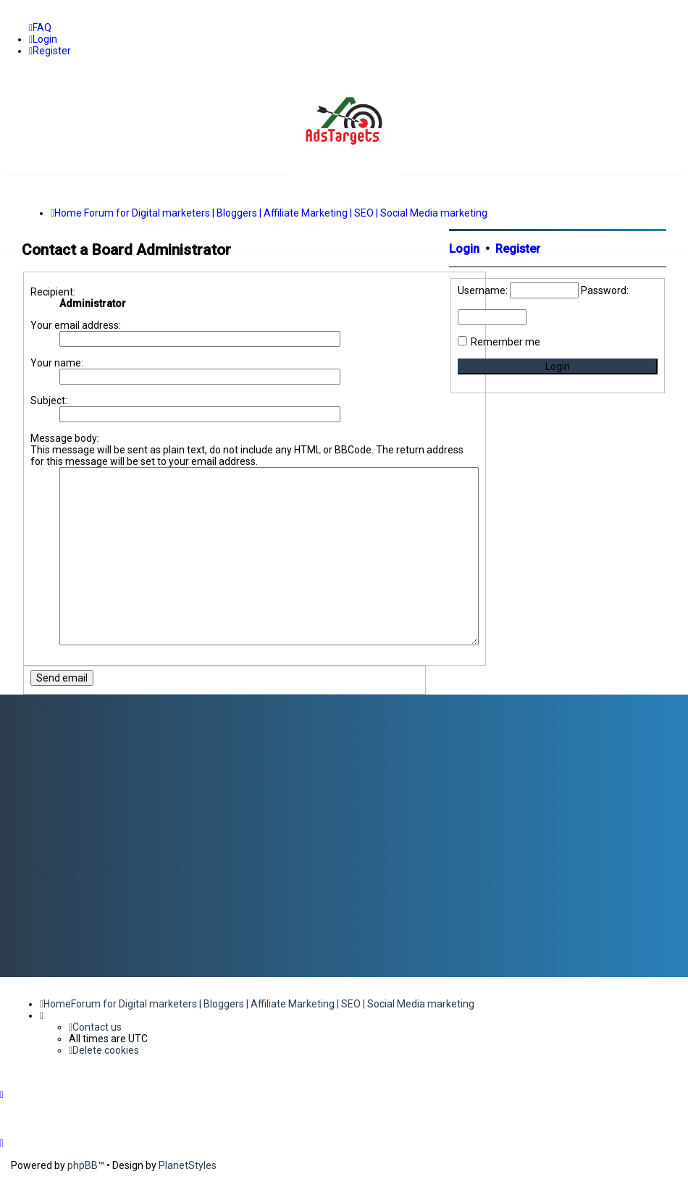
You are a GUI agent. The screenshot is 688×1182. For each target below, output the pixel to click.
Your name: (56, 363)
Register (517, 249)
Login (464, 249)
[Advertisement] (557, 516)
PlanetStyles (188, 1165)
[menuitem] (40, 27)
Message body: (64, 438)
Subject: (48, 400)
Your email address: (75, 325)
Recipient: (52, 292)
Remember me (505, 342)
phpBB (82, 1165)
